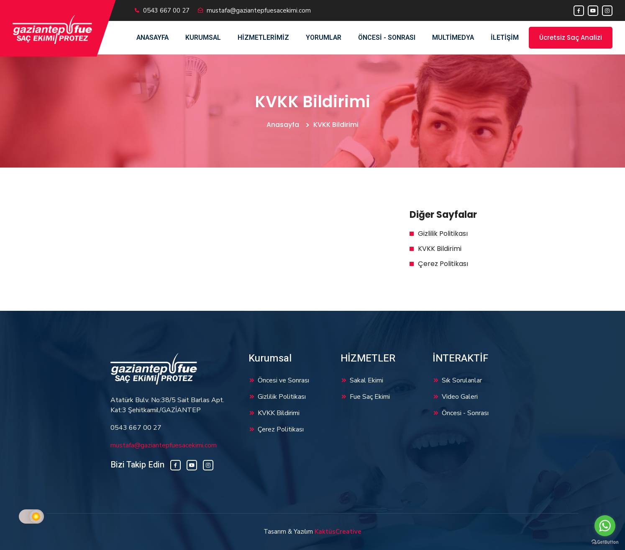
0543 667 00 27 (166, 10)
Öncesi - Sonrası (386, 38)
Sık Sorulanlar (462, 380)
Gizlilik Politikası (443, 233)
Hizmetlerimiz (263, 38)
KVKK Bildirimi (439, 248)
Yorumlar (323, 38)
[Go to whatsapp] (604, 525)
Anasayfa (152, 38)
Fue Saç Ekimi (370, 396)
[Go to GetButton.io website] (605, 541)
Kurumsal (203, 38)
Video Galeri (460, 396)
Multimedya (453, 38)
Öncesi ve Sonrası (283, 380)
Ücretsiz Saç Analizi (570, 37)
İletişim (505, 38)
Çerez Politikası (443, 264)
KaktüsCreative (338, 531)
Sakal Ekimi (366, 380)
